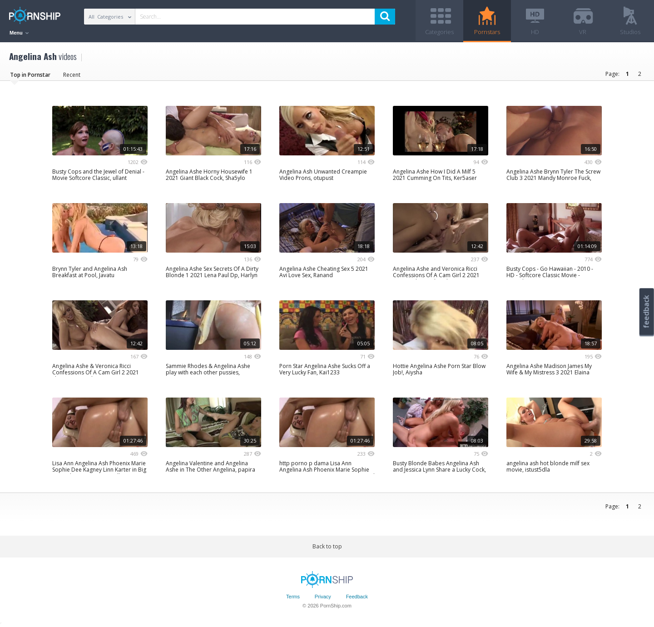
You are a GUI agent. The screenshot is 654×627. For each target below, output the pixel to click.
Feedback (357, 596)
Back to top (327, 546)
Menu (19, 32)
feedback (646, 311)
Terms (293, 596)
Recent (71, 75)
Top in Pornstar (30, 75)
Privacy (323, 596)
